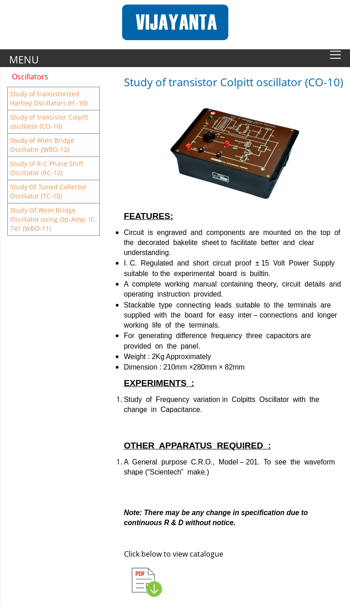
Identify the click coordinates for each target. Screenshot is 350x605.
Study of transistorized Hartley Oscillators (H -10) (49, 98)
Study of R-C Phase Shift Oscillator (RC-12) (46, 168)
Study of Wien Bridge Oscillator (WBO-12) (42, 145)
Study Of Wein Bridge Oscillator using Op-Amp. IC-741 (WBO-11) (53, 219)
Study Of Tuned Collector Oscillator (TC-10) (48, 191)
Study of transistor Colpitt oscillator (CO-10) (49, 121)
